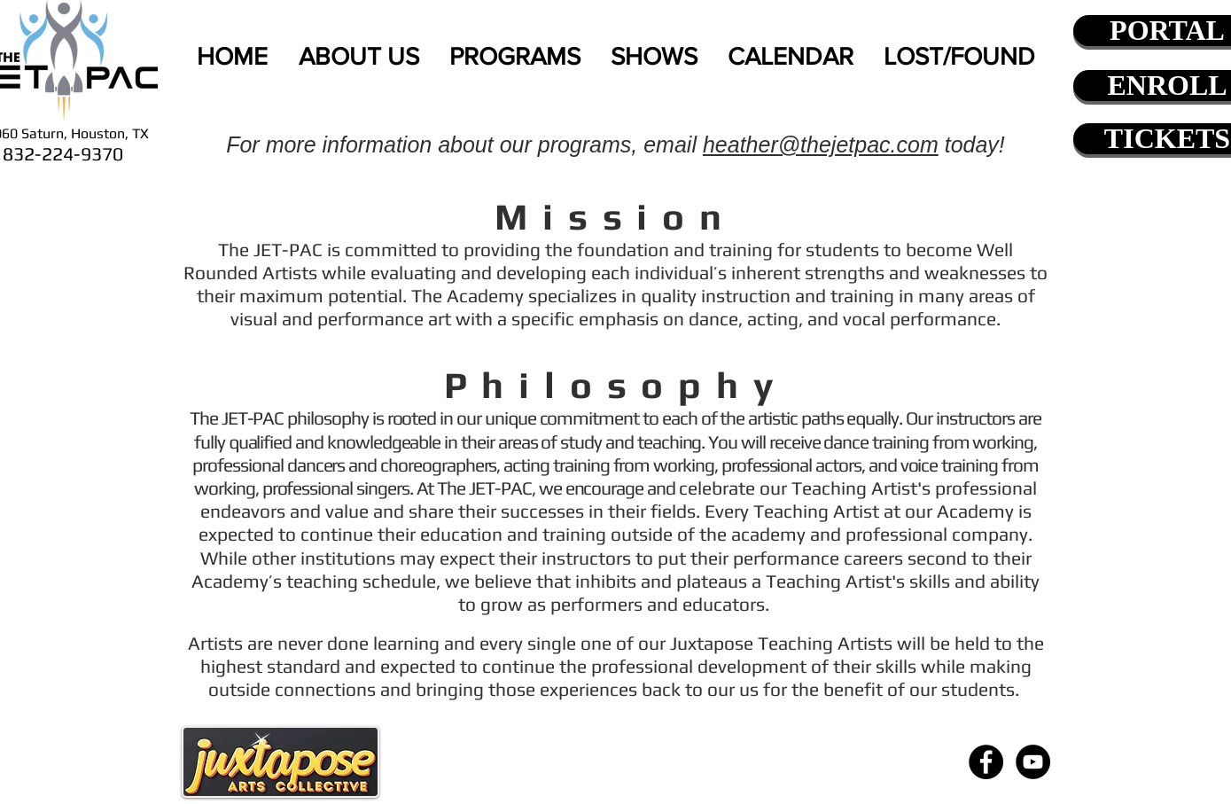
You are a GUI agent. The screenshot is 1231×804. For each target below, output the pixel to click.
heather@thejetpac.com (821, 144)
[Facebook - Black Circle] (986, 762)
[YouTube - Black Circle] (1033, 762)
